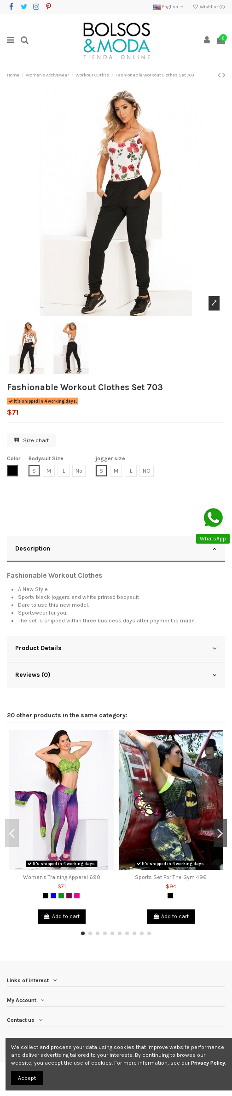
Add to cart (62, 916)
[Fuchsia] (77, 895)
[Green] (61, 895)
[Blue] (53, 895)
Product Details (116, 648)
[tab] (116, 549)
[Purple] (69, 895)
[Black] (45, 895)
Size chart (31, 440)
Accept (27, 1078)
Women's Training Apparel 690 (61, 877)
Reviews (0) (116, 675)
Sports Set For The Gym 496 (171, 877)
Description (116, 549)
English (169, 7)
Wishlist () (209, 7)
